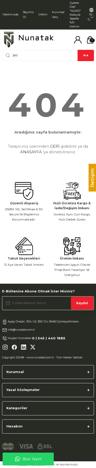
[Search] (48, 55)
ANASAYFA (31, 151)
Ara (85, 55)
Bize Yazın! (28, 459)
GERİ (55, 146)
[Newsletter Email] (48, 303)
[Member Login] (78, 40)
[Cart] (90, 40)
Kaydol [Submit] (82, 303)
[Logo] (28, 39)
